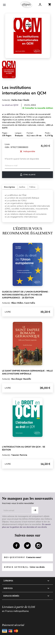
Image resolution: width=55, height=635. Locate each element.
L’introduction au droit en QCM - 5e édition (23, 448)
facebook (16, 545)
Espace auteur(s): (24, 567)
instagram (38, 545)
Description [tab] (9, 187)
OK (35, 510)
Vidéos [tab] (32, 187)
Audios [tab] (22, 187)
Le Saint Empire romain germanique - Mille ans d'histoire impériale (27, 372)
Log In (40, 4)
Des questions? (22, 557)
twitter (27, 545)
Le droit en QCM (10, 105)
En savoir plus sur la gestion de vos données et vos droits (26, 525)
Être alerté (27, 174)
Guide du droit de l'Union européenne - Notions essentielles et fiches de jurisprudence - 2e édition (25, 294)
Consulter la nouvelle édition (37, 108)
